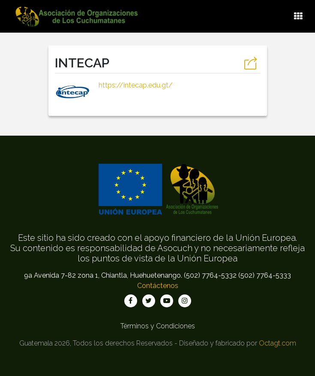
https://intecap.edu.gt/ (136, 85)
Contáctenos (157, 286)
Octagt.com (277, 343)
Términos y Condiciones (157, 326)
